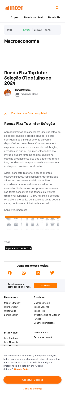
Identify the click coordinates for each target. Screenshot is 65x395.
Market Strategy (12, 303)
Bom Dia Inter (11, 315)
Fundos (37, 319)
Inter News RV (11, 342)
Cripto (15, 17)
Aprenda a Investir (43, 337)
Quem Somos (41, 332)
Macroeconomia (42, 303)
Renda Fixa (55, 17)
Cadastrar (45, 285)
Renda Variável (33, 17)
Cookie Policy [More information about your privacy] (22, 369)
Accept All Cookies (32, 379)
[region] (32, 370)
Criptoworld (10, 311)
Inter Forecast (11, 307)
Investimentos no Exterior (47, 315)
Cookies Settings (32, 388)
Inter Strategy (11, 338)
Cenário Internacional (44, 323)
